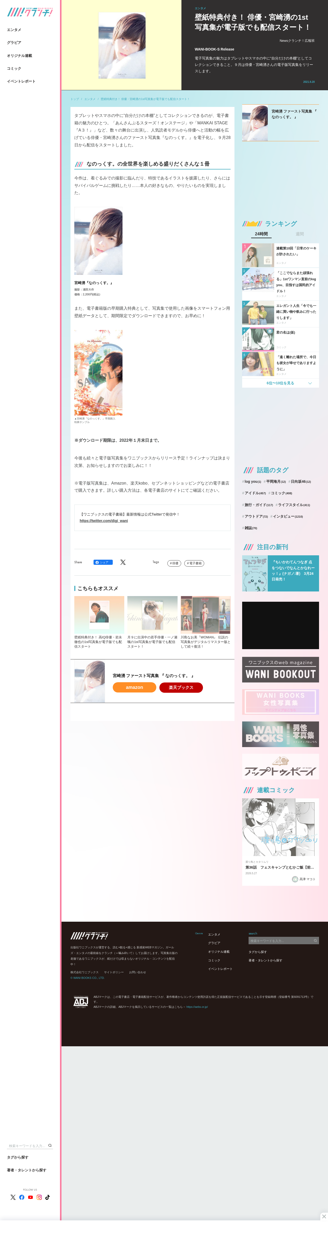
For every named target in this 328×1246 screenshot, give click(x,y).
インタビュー (288, 516)
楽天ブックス (181, 687)
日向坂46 (301, 481)
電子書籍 (195, 563)
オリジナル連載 (19, 56)
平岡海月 (276, 481)
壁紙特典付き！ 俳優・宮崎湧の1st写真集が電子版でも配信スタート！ (145, 99)
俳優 (175, 563)
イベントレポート (21, 81)
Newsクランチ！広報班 (297, 41)
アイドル (255, 493)
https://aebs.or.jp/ (197, 1006)
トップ (74, 99)
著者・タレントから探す (26, 1170)
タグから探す (17, 1157)
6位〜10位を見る (280, 383)
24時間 (261, 234)
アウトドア (256, 516)
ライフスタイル (294, 505)
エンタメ (14, 30)
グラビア (14, 43)
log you (253, 481)
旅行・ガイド (259, 505)
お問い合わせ (137, 972)
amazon (134, 687)
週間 (300, 234)
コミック (14, 68)
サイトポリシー (114, 972)
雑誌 (251, 528)
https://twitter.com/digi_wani (104, 521)
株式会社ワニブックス (84, 972)
